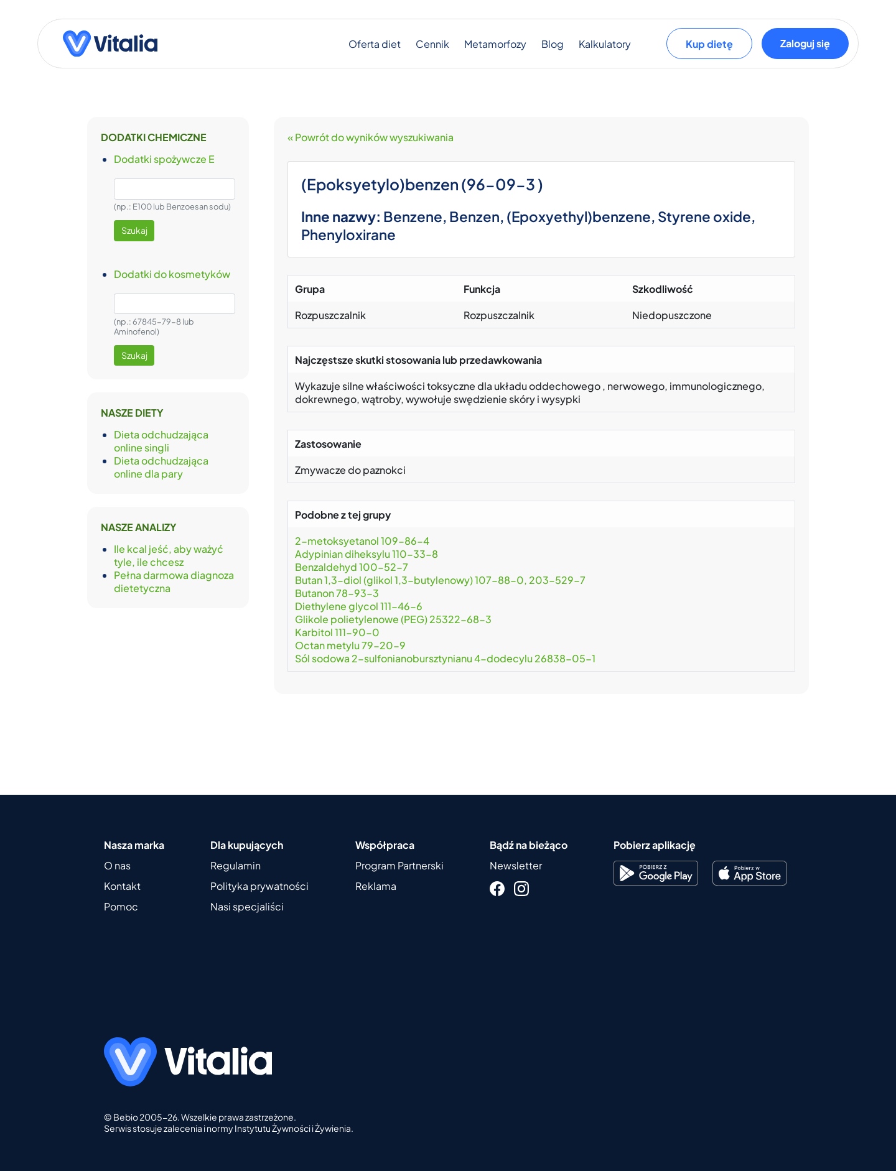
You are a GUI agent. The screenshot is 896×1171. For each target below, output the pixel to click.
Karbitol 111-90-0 (337, 632)
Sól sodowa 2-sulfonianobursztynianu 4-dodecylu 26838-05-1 (445, 658)
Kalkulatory (605, 43)
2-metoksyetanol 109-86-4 (363, 540)
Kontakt (122, 885)
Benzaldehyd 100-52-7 (351, 566)
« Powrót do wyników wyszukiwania (370, 137)
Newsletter (516, 865)
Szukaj (134, 230)
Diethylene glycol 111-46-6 (358, 606)
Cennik (432, 43)
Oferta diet (374, 43)
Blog (552, 43)
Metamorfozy (495, 43)
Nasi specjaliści (247, 906)
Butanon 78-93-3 (337, 592)
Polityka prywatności (259, 885)
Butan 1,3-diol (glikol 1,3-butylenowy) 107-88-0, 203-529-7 (442, 579)
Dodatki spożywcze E (164, 158)
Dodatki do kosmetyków (172, 273)
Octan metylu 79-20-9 (350, 645)
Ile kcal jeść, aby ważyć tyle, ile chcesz (168, 555)
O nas (117, 865)
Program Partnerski (399, 865)
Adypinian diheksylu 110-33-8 (366, 553)
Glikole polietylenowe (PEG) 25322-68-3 (393, 619)
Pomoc (121, 906)
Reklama (375, 885)
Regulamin (235, 865)
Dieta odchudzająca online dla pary (161, 467)
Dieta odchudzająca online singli (161, 441)
